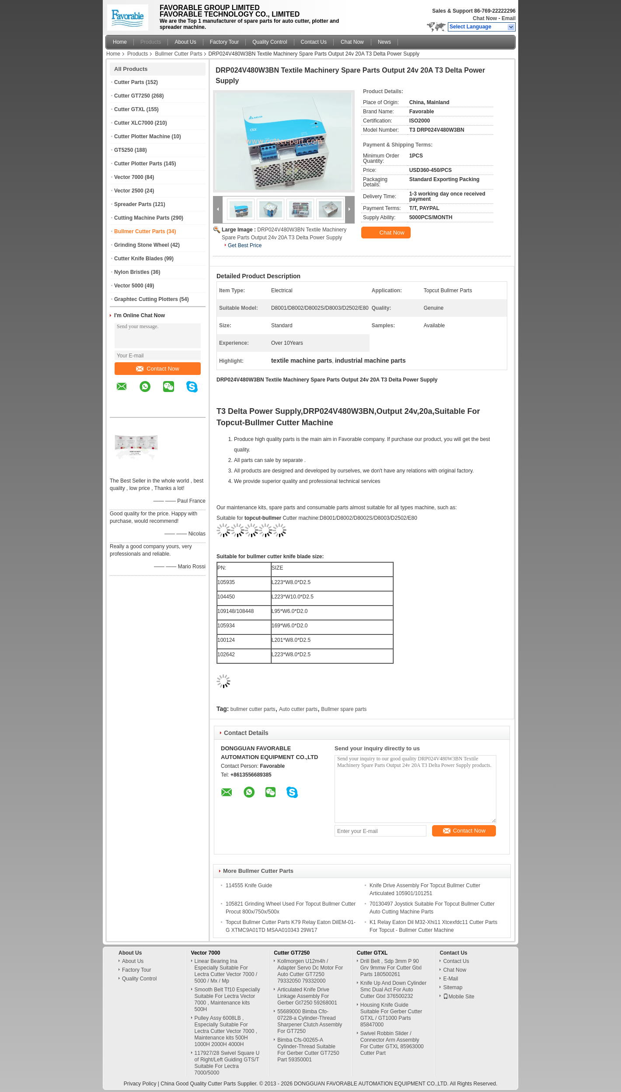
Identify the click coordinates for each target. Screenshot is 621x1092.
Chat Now (485, 18)
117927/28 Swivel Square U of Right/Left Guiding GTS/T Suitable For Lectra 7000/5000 (227, 1063)
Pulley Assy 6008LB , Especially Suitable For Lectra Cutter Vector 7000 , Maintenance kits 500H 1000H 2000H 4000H (226, 1031)
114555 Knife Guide (249, 885)
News (384, 42)
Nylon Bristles (132, 272)
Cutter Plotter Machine (142, 136)
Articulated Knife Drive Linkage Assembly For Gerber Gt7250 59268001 (307, 996)
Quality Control (269, 42)
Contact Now (157, 368)
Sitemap (452, 987)
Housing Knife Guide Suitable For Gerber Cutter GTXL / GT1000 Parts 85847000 (391, 1015)
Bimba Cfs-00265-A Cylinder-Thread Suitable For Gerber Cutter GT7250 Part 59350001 (308, 1050)
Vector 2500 (128, 191)
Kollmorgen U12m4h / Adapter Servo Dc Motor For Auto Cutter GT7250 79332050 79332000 (310, 971)
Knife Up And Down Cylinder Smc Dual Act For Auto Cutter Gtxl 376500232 (393, 989)
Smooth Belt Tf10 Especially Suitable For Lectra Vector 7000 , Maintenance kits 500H (227, 999)
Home (120, 42)
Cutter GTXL (129, 109)
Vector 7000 (128, 177)
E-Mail (450, 979)
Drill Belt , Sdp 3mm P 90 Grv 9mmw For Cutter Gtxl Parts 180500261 (391, 967)
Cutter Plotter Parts (138, 164)
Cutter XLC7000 (133, 123)
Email (509, 18)
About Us (185, 42)
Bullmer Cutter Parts (178, 54)
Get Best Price (245, 245)
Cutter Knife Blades (138, 259)
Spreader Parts (132, 204)
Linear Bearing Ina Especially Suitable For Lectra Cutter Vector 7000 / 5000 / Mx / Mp (226, 971)
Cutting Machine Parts (142, 218)
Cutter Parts (129, 82)
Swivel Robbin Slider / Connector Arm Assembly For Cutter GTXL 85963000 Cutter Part (392, 1043)
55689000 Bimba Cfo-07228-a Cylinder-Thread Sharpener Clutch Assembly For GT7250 (309, 1021)
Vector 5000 (128, 286)
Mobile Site (458, 997)
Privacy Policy (140, 1084)
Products (150, 42)
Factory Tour (224, 42)
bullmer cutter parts (253, 709)
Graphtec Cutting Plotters (146, 299)
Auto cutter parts (298, 709)
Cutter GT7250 (132, 96)
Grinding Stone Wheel (141, 245)
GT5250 (123, 150)
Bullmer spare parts (343, 709)
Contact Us (314, 42)
